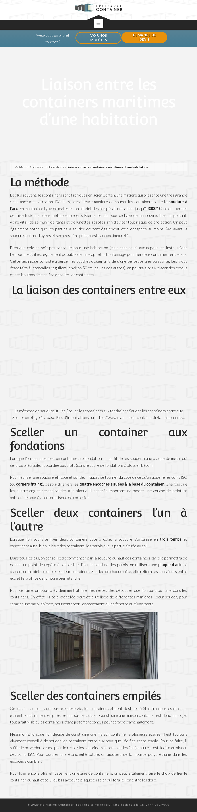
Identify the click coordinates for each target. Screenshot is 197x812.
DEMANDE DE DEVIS (144, 37)
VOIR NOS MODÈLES (98, 37)
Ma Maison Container (29, 167)
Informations (55, 167)
